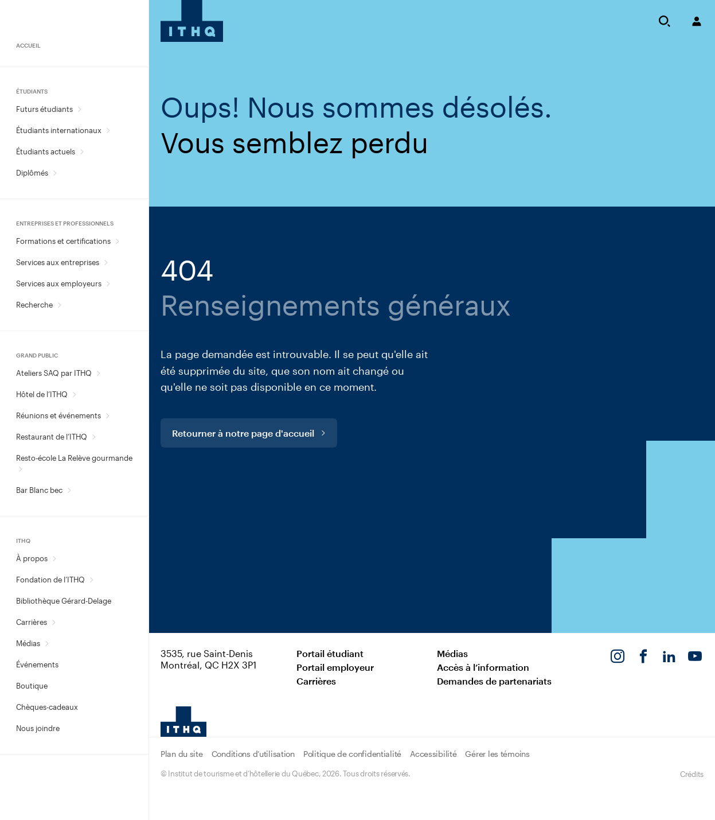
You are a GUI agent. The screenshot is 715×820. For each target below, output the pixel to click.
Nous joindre (38, 728)
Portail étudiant (330, 653)
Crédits (692, 774)
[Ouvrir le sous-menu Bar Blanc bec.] (69, 490)
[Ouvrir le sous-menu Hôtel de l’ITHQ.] (74, 394)
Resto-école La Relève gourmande (74, 458)
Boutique (32, 685)
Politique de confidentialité (352, 754)
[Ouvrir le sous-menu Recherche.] (59, 305)
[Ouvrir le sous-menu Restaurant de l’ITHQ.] (93, 437)
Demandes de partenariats (494, 680)
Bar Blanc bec (39, 490)
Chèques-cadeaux (47, 707)
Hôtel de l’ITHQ (42, 394)
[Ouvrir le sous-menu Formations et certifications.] (117, 241)
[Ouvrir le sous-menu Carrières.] (53, 622)
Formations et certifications (63, 241)
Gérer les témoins (497, 754)
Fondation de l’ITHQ (50, 579)
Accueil (28, 45)
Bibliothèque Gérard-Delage (63, 600)
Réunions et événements (58, 415)
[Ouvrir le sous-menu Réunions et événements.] (107, 415)
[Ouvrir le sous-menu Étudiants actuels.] (81, 151)
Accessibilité (433, 754)
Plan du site (182, 754)
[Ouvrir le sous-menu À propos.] (54, 558)
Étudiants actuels (45, 151)
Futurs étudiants (44, 109)
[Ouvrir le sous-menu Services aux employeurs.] (108, 283)
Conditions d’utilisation (253, 754)
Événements (37, 664)
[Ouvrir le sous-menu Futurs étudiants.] (79, 109)
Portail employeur (335, 667)
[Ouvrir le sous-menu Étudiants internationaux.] (108, 130)
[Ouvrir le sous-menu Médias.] (46, 643)
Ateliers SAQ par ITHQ (54, 373)
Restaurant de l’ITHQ (51, 436)
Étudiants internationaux (58, 130)
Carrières (31, 622)
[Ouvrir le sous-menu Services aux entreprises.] (105, 262)
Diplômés (32, 172)
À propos (32, 558)
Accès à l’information (483, 667)
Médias (28, 643)
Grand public (37, 355)
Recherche (34, 304)
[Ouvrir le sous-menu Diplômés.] (54, 173)
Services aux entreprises (57, 262)
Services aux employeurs (58, 283)
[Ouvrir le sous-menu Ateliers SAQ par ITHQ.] (98, 373)
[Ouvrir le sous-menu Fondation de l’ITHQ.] (91, 579)
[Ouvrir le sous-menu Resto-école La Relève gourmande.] (20, 469)
